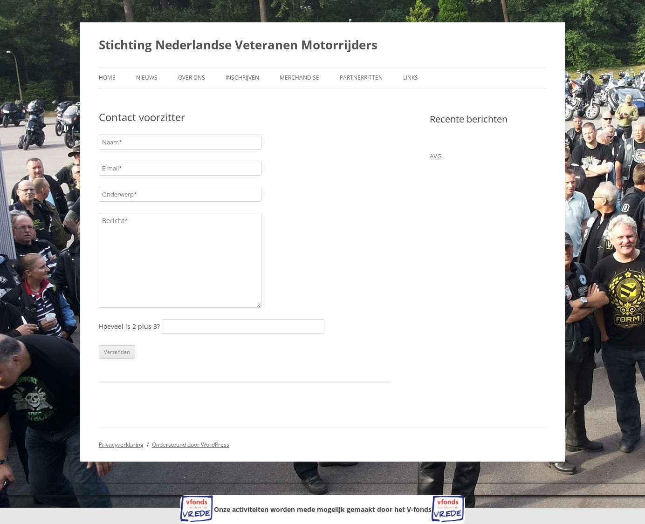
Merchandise (299, 78)
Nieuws (147, 78)
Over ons (191, 78)
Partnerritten (361, 78)
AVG (435, 156)
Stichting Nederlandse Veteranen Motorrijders (238, 44)
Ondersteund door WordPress (190, 445)
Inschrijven (242, 78)
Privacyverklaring (121, 445)
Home (107, 78)
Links (410, 78)
